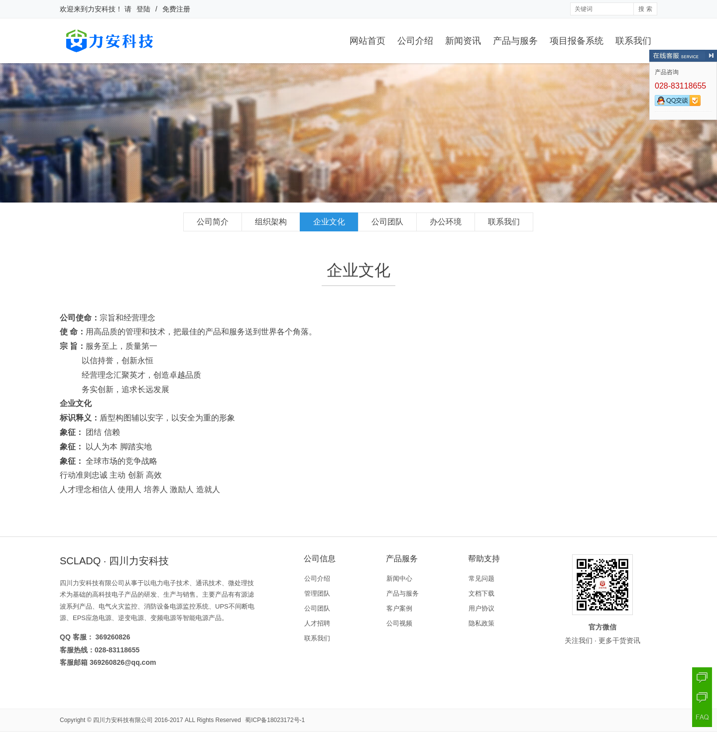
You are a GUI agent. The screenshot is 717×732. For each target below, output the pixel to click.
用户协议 (481, 608)
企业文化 (329, 221)
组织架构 (271, 221)
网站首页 (367, 41)
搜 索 (645, 8)
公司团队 (387, 221)
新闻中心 (399, 578)
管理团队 (317, 593)
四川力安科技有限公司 (123, 720)
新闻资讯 (463, 41)
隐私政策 (481, 623)
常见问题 (481, 578)
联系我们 (633, 41)
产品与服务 (515, 41)
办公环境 (446, 221)
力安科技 (102, 9)
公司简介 (213, 221)
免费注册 (176, 9)
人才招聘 (317, 623)
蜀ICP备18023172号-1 (275, 720)
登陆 (143, 9)
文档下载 (481, 593)
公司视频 (399, 623)
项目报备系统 (576, 41)
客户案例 (399, 608)
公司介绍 (415, 41)
